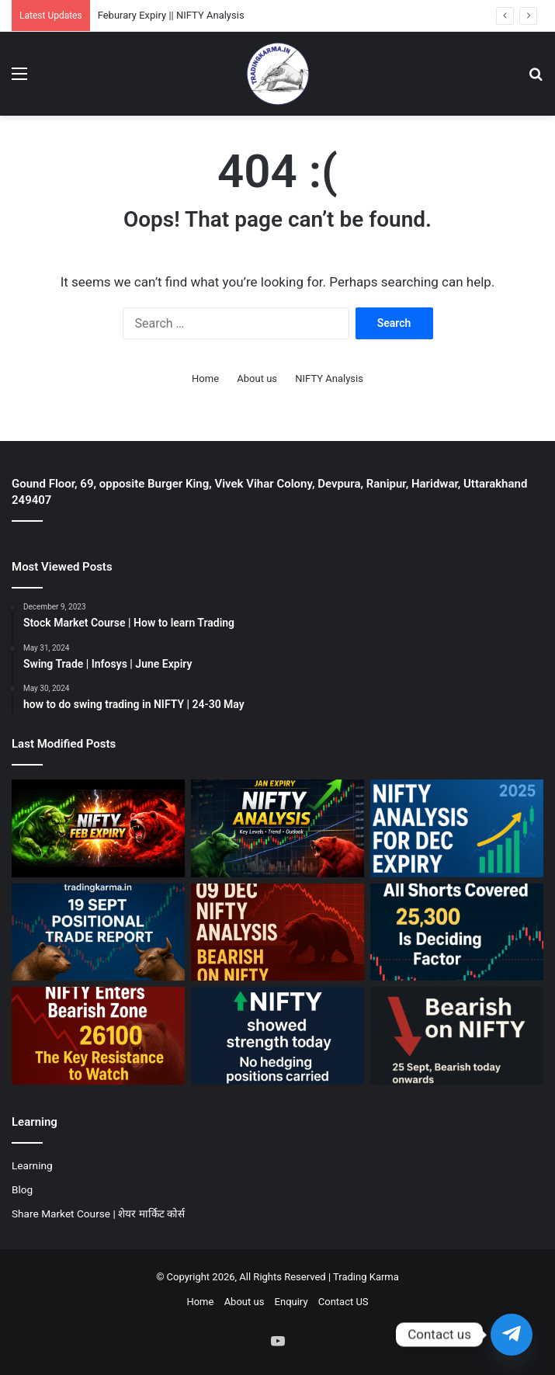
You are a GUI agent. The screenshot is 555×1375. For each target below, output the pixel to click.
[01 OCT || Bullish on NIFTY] (277, 1036)
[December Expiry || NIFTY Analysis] (456, 828)
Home (205, 378)
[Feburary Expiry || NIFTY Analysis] (98, 828)
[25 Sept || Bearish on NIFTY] (456, 1036)
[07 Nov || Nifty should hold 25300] (456, 932)
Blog (22, 1189)
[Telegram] (511, 1335)
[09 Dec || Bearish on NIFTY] (277, 932)
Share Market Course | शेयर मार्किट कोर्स (98, 1213)
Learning (32, 1165)
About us (257, 378)
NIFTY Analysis (329, 378)
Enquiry (291, 1301)
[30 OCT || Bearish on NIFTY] (98, 1036)
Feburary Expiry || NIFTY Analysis (171, 15)
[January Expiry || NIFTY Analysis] (277, 828)
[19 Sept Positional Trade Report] (98, 932)
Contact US (343, 1301)
